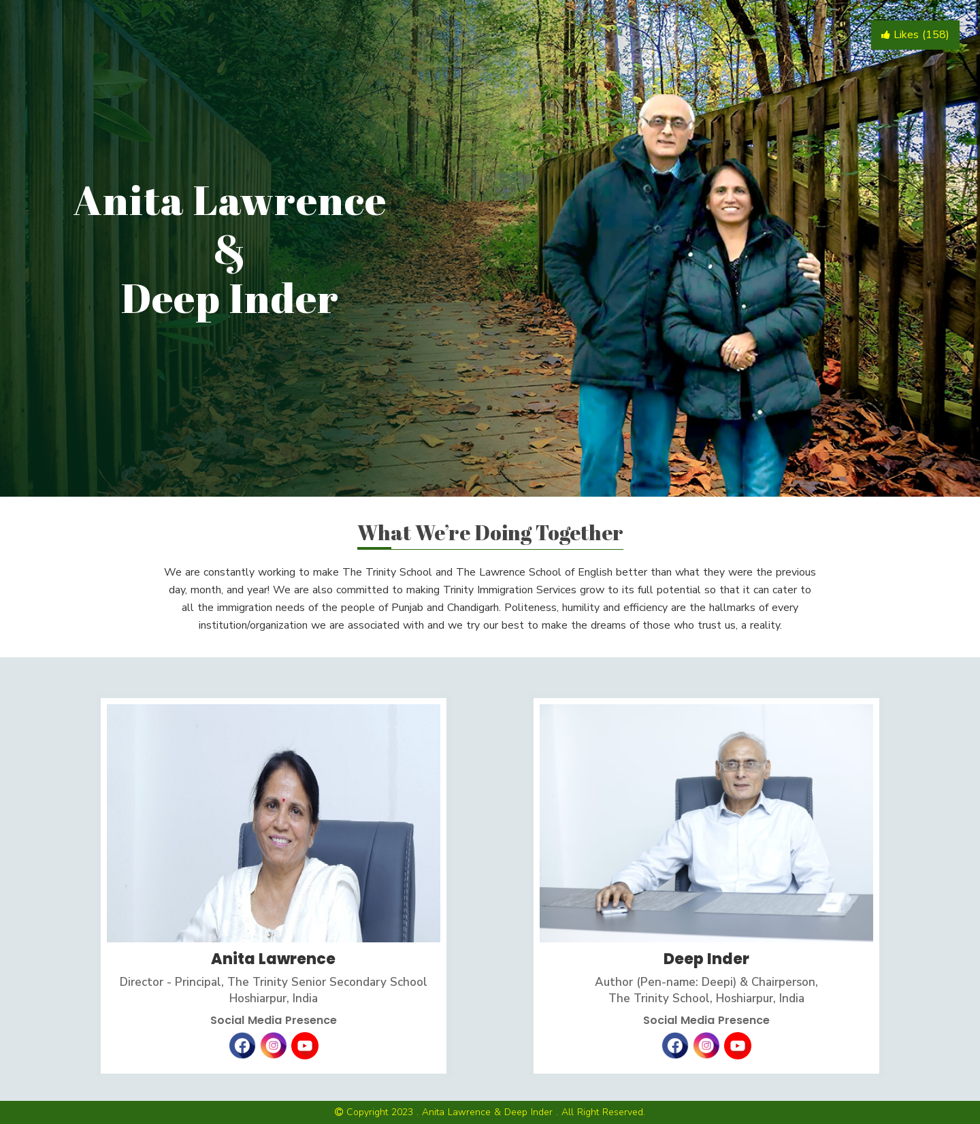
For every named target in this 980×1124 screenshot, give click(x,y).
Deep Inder (706, 959)
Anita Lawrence (273, 959)
